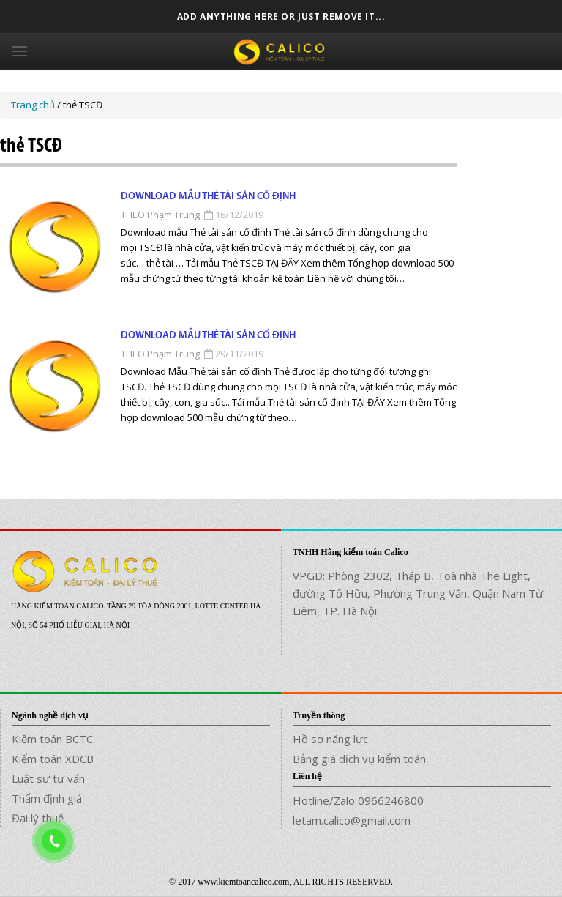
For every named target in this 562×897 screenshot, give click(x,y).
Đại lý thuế (38, 818)
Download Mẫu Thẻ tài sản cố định (208, 335)
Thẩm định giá (47, 798)
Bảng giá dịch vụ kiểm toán (359, 758)
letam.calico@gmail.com (352, 820)
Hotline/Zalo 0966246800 (358, 800)
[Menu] (20, 51)
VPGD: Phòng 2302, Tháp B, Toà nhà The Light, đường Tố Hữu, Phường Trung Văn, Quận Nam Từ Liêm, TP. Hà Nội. (418, 593)
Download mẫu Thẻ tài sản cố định (208, 196)
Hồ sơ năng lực (330, 739)
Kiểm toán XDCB (53, 758)
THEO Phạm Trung (160, 214)
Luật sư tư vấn (48, 778)
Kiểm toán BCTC (52, 739)
